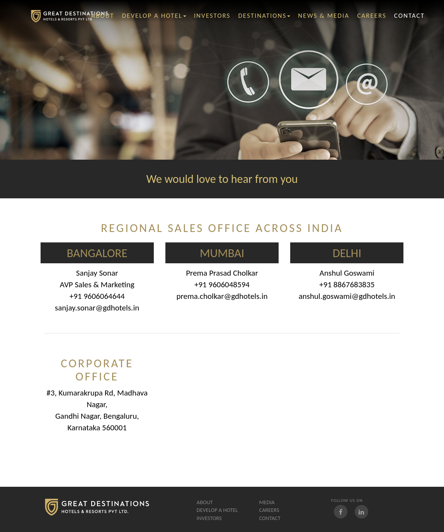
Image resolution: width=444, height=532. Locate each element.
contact (409, 16)
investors (212, 16)
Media (266, 502)
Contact (269, 518)
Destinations (264, 16)
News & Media (323, 16)
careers (371, 16)
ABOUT (102, 16)
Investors (209, 518)
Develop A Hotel (154, 16)
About (205, 502)
